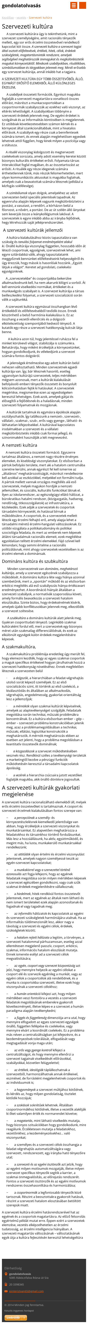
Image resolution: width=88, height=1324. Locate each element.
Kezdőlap (8, 17)
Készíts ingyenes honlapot (19, 1310)
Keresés (82, 5)
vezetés (21, 17)
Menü (74, 5)
